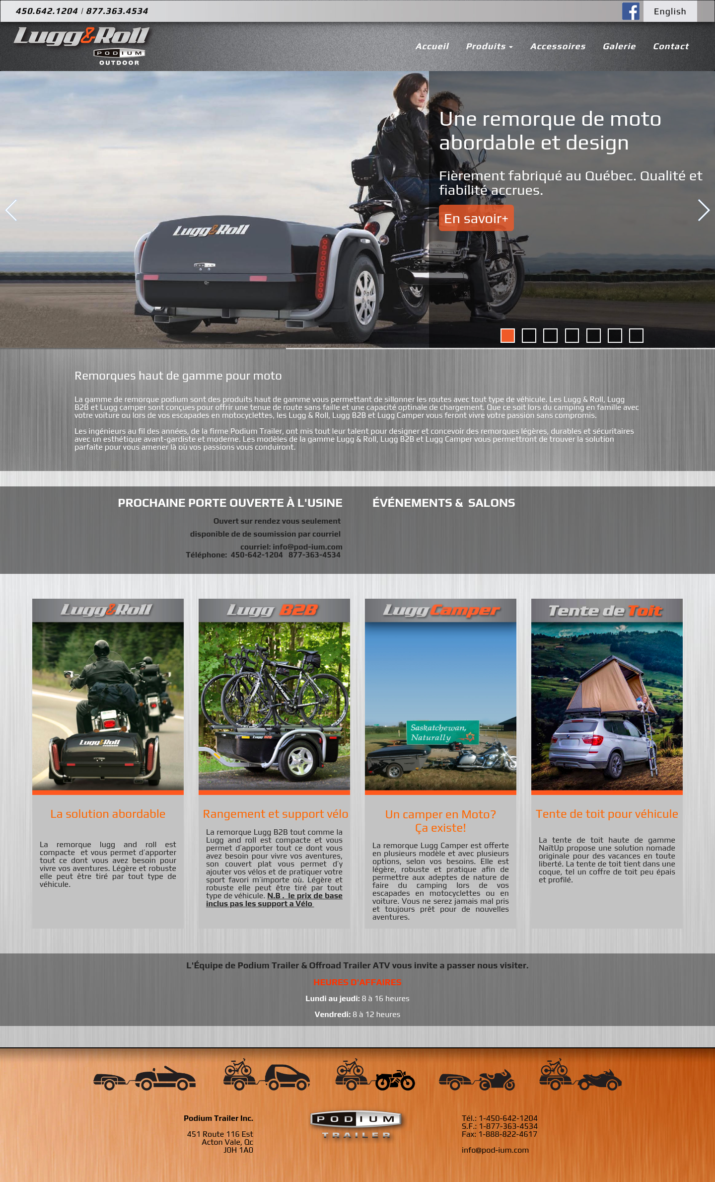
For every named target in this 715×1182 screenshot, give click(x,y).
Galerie (619, 46)
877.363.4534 (117, 10)
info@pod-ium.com (308, 547)
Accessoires (557, 46)
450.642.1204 (46, 10)
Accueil (431, 46)
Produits (489, 46)
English (670, 11)
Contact (670, 46)
